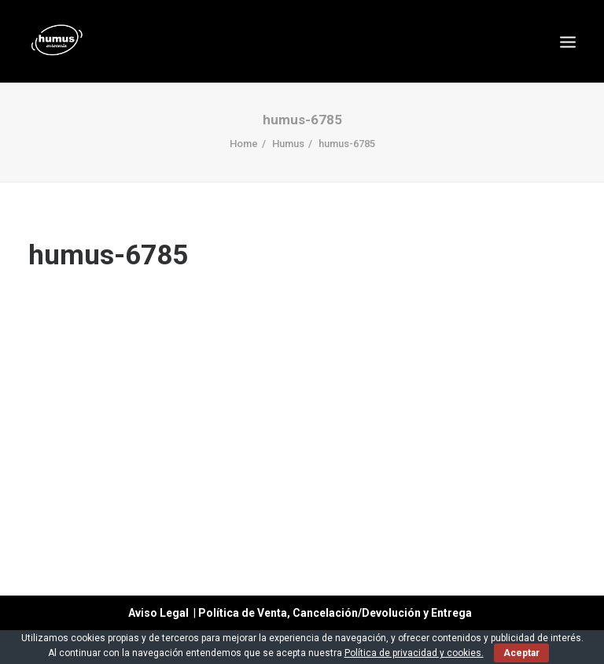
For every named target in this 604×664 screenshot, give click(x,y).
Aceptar (521, 652)
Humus (288, 143)
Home (244, 143)
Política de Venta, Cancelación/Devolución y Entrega (337, 613)
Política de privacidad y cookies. (414, 652)
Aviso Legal (158, 613)
